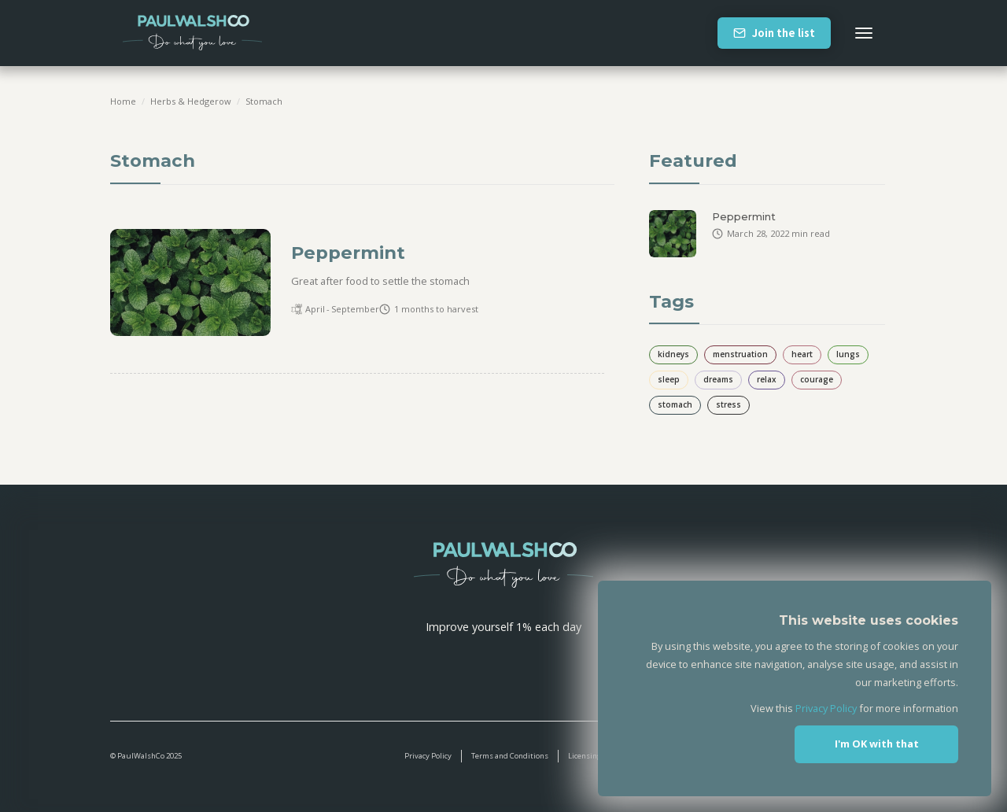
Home (123, 101)
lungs (848, 354)
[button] (864, 33)
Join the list (783, 32)
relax (766, 379)
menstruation (740, 354)
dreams (718, 379)
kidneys (673, 354)
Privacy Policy (428, 756)
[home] (192, 33)
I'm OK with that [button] (877, 743)
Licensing (585, 756)
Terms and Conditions (509, 756)
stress (728, 404)
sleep (669, 379)
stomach (263, 101)
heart (802, 354)
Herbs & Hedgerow (190, 101)
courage (816, 379)
